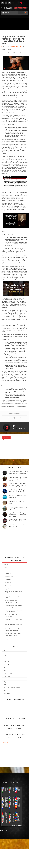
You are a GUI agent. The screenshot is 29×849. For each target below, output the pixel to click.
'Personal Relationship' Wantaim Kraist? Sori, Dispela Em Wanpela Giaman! (18, 478)
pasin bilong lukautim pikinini (12, 687)
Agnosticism (7, 650)
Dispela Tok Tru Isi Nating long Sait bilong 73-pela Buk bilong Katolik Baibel (18, 514)
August (7, 585)
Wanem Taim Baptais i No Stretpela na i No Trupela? (12, 601)
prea (5, 690)
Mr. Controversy (18, 427)
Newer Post (3, 460)
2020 (5, 568)
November (8, 576)
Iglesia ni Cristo (8, 673)
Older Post (26, 460)
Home (14, 460)
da (4, 667)
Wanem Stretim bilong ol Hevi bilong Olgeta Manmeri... (13, 629)
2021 (5, 565)
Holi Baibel (6, 670)
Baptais (6, 658)
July (6, 589)
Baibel (5, 656)
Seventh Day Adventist (10, 693)
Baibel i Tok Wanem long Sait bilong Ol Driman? (17, 526)
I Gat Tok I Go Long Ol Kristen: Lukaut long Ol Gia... (13, 610)
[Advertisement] (14, 24)
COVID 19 (6, 664)
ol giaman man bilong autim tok (12, 682)
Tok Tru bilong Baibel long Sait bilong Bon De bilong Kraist (17, 490)
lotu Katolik (7, 676)
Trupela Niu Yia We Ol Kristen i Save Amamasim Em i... (13, 620)
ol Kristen (6, 685)
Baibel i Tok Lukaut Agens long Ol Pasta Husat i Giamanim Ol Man (18, 472)
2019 (5, 571)
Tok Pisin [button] (24, 3)
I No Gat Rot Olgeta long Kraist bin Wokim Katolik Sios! (17, 520)
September (8, 582)
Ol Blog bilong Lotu (5, 742)
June (6, 639)
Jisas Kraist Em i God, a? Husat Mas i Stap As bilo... (13, 634)
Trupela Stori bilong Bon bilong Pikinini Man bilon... (13, 615)
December (8, 573)
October (7, 579)
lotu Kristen (15, 46)
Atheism (6, 653)
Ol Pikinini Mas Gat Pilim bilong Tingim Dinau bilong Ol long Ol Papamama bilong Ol (17, 485)
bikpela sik (6, 661)
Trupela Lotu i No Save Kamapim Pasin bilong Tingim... (14, 606)
